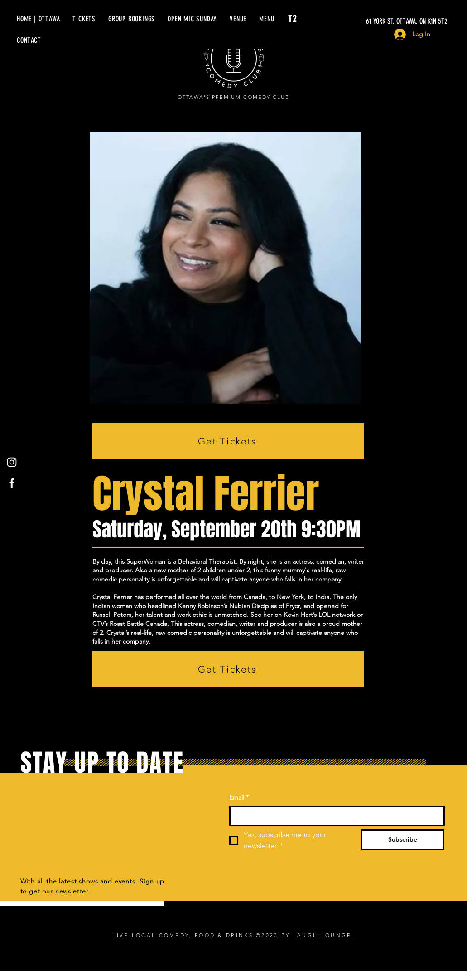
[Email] (334, 816)
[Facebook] (11, 483)
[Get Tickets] (228, 441)
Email (239, 797)
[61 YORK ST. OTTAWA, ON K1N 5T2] (362, 21)
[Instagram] (11, 462)
